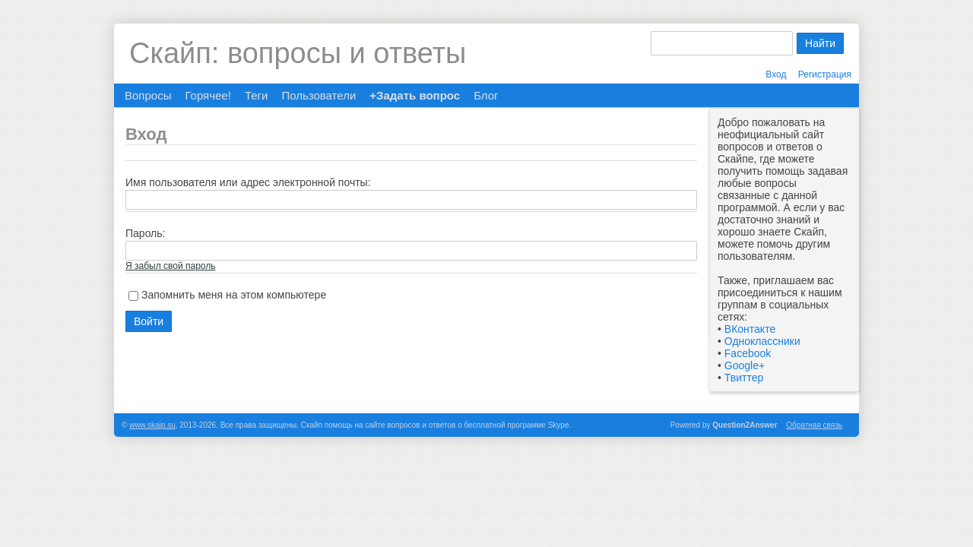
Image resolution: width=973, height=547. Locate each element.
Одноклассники (762, 341)
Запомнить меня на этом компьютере (233, 295)
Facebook (747, 353)
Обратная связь (814, 425)
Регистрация (824, 74)
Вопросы (148, 95)
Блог (486, 95)
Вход (775, 74)
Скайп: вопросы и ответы (297, 53)
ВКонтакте (749, 329)
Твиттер (743, 378)
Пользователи (318, 95)
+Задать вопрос (414, 95)
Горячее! (207, 95)
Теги (256, 95)
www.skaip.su (152, 425)
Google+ (744, 365)
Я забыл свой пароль (170, 266)
